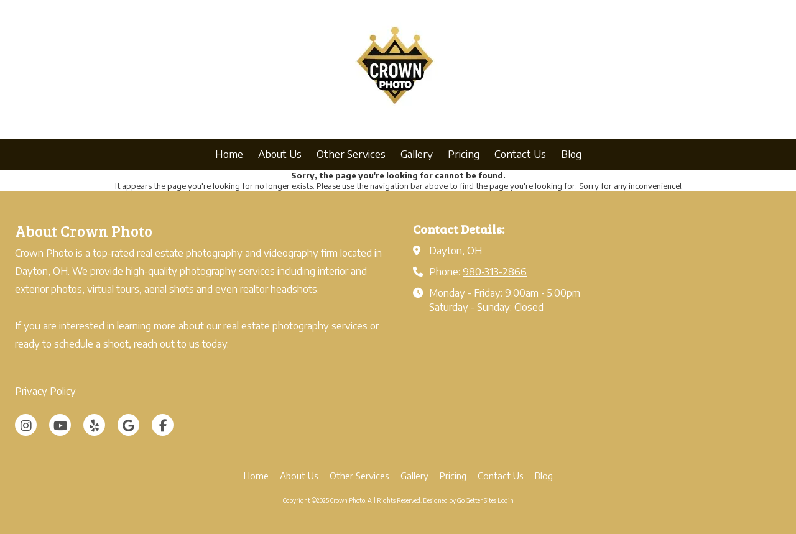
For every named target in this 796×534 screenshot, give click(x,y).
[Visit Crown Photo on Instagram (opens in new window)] (26, 425)
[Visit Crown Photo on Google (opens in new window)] (128, 425)
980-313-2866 (495, 271)
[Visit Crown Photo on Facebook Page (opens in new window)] (163, 425)
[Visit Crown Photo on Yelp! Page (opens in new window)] (94, 425)
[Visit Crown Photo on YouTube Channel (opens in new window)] (60, 425)
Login (505, 500)
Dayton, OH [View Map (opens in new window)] (455, 250)
